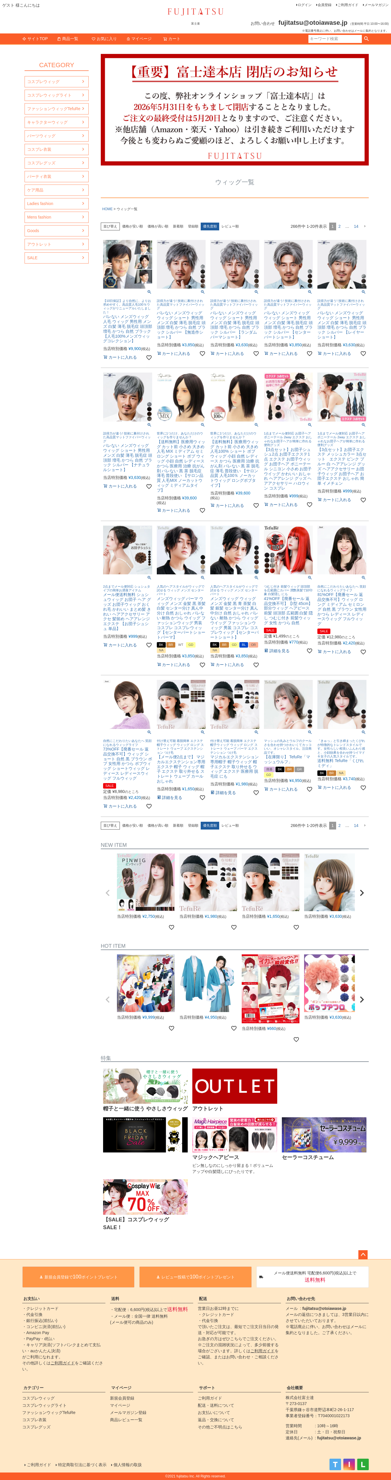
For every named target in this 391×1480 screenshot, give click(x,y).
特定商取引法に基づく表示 (82, 1464)
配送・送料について (216, 1405)
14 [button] (356, 226)
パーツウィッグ (41, 135)
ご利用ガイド (348, 5)
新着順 (178, 226)
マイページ (139, 38)
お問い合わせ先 (301, 1298)
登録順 (193, 226)
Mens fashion (39, 217)
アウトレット (39, 244)
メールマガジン (376, 5)
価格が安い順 (132, 226)
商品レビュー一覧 (126, 1419)
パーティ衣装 (39, 176)
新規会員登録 (122, 1398)
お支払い (31, 1298)
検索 (366, 39)
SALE (32, 257)
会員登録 (325, 5)
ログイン (305, 5)
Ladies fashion (40, 203)
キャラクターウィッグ (47, 122)
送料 (115, 1298)
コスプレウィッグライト (49, 95)
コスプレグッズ (41, 163)
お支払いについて (214, 1412)
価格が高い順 (158, 226)
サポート (207, 1387)
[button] (365, 226)
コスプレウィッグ (43, 81)
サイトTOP (35, 38)
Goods (33, 230)
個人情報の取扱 (127, 1464)
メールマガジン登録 (128, 1412)
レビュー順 (230, 226)
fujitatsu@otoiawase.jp (324, 1308)
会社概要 (295, 1387)
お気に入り (104, 38)
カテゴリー (33, 1387)
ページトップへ (363, 1254)
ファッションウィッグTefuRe (53, 108)
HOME (107, 209)
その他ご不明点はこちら (220, 1427)
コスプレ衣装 (39, 149)
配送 (203, 1298)
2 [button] (339, 226)
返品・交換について (216, 1419)
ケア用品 (35, 190)
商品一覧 (67, 38)
